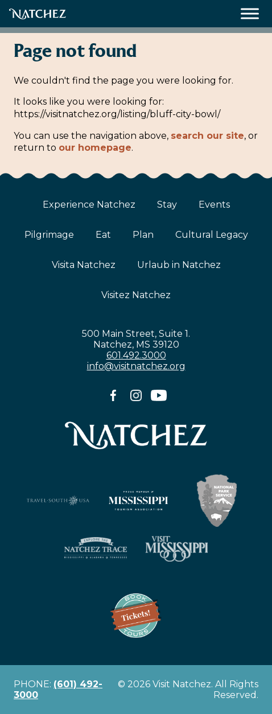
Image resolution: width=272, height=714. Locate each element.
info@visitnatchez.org (136, 366)
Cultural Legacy (211, 234)
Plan (143, 234)
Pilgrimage (49, 234)
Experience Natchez (89, 204)
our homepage (95, 147)
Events (214, 204)
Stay (167, 204)
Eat (103, 234)
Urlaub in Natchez (179, 264)
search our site (207, 135)
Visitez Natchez (136, 295)
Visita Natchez (84, 264)
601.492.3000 (136, 355)
